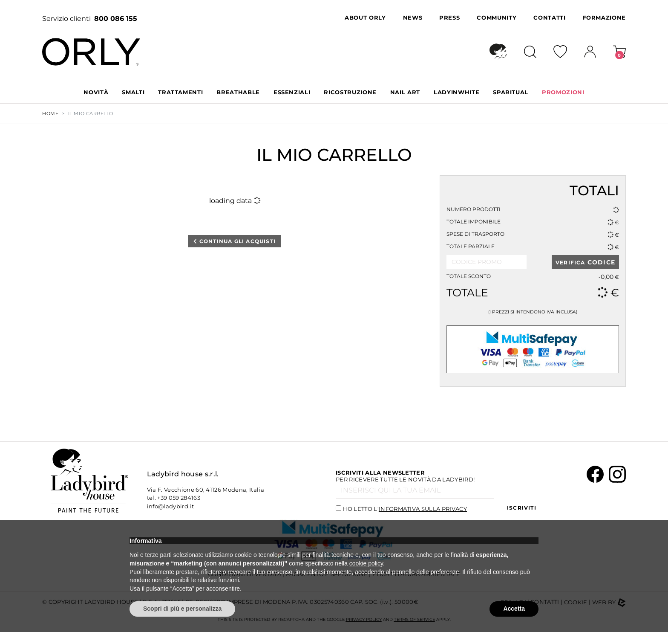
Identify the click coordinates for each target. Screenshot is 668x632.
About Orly (365, 17)
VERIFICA (585, 262)
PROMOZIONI (563, 92)
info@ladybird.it (170, 506)
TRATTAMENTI (180, 92)
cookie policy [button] (366, 563)
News (413, 17)
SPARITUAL (510, 92)
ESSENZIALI (292, 92)
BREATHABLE (238, 92)
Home (50, 113)
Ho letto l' (405, 508)
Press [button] (449, 17)
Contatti (549, 17)
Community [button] (496, 17)
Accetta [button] (514, 608)
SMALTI (133, 92)
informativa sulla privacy (423, 508)
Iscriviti (521, 507)
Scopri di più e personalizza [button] (182, 608)
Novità (96, 92)
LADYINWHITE (456, 92)
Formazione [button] (604, 17)
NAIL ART (405, 92)
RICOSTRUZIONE (350, 92)
